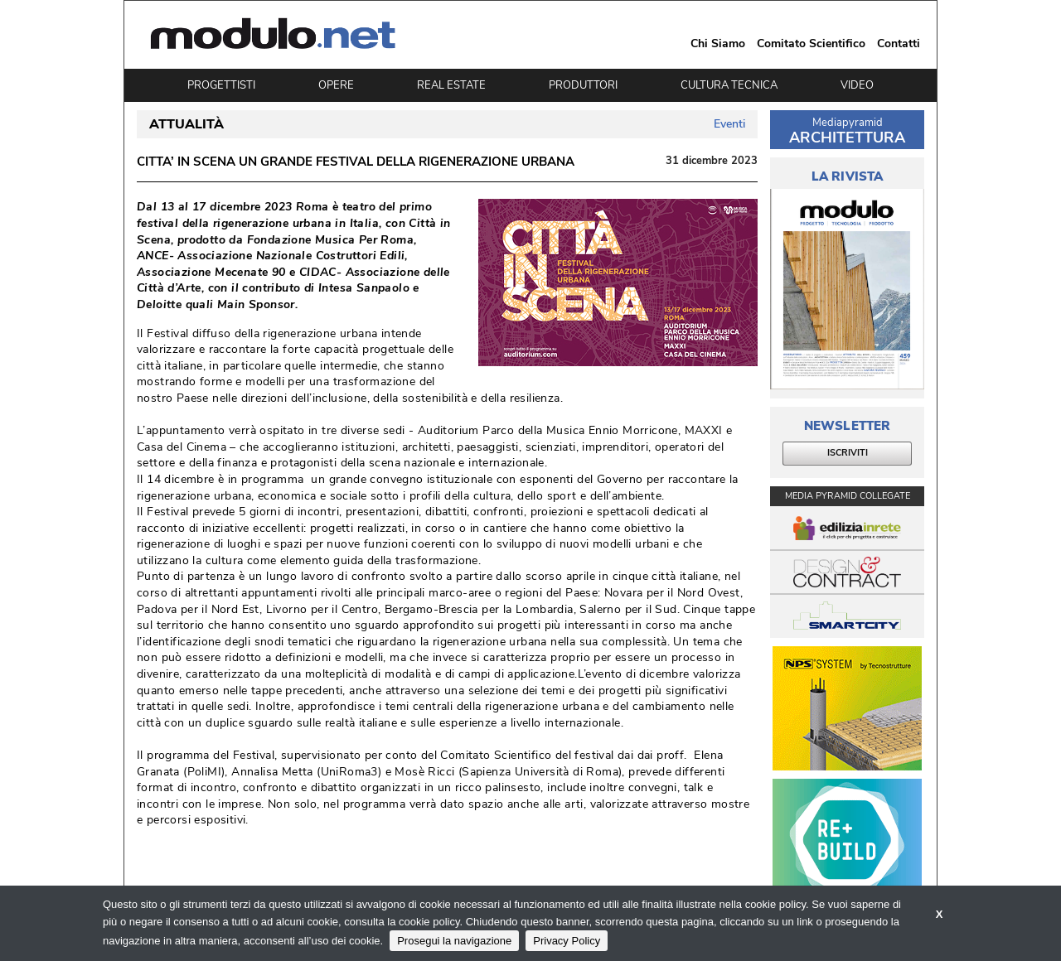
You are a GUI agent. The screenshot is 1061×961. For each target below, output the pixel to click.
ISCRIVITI (847, 453)
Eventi (729, 124)
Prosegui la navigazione (454, 940)
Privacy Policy (566, 940)
